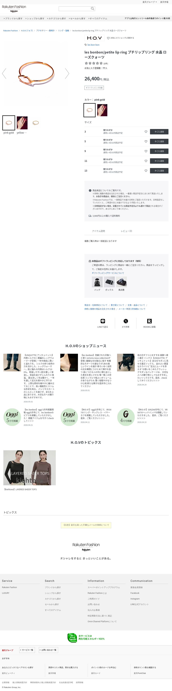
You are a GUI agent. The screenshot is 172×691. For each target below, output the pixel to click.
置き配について (117, 305)
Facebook (135, 593)
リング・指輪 (63, 30)
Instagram (135, 599)
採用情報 (79, 682)
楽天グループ (149, 2)
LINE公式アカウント (140, 604)
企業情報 (5, 682)
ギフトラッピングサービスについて (108, 273)
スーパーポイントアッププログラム (104, 587)
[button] (4, 73)
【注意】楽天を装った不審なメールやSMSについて (86, 525)
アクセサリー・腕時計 (45, 30)
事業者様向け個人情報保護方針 (43, 682)
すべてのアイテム (53, 610)
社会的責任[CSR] (66, 682)
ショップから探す (53, 593)
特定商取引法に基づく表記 (100, 616)
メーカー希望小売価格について (132, 308)
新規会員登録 (137, 587)
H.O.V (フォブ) (27, 30)
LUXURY (5, 593)
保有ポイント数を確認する (145, 667)
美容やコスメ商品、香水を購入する (63, 667)
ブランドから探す (53, 587)
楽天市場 (164, 2)
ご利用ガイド (94, 599)
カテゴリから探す (53, 599)
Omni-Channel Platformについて (102, 621)
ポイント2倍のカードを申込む (103, 667)
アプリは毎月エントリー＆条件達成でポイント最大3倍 (147, 18)
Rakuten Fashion (28, 9)
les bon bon (93, 44)
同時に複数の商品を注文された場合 (99, 308)
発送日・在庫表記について (96, 305)
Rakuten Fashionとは (97, 593)
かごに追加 (159, 131)
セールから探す (52, 604)
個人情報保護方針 (19, 682)
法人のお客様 (94, 610)
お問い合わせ (94, 604)
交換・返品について (136, 305)
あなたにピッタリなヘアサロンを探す (17, 667)
